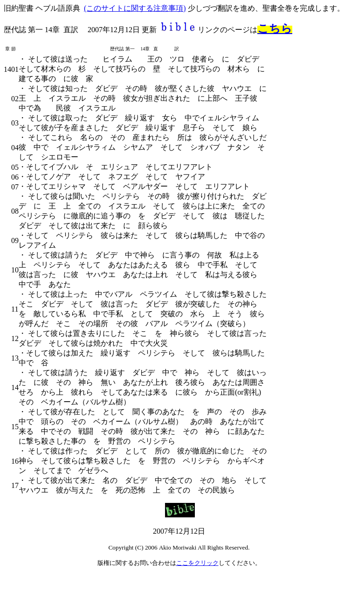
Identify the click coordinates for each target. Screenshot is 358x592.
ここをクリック (197, 562)
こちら (274, 28)
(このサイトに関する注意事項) (135, 8)
